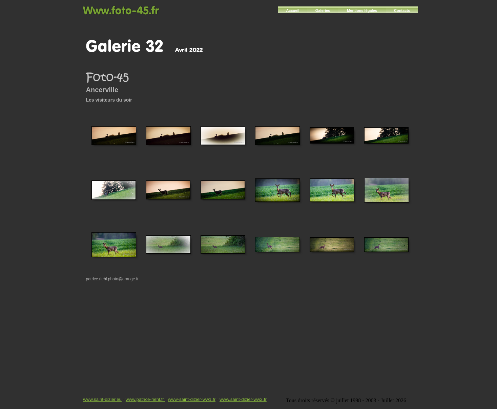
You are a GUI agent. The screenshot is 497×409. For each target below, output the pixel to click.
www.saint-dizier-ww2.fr (243, 399)
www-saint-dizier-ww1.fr (191, 399)
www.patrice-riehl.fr (145, 399)
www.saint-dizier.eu (102, 399)
